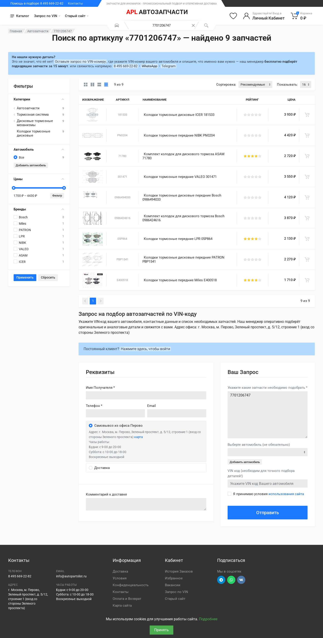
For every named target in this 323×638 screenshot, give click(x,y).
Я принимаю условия (268, 494)
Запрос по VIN (47, 16)
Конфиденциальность (131, 585)
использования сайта (286, 494)
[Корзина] (301, 16)
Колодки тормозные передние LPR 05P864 (178, 239)
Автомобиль (39, 149)
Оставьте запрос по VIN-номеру (80, 62)
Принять (161, 630)
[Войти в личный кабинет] (263, 16)
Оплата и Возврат (127, 599)
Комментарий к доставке (106, 494)
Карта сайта (122, 605)
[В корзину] (307, 115)
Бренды (39, 209)
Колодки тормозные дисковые (33, 133)
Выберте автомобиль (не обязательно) (259, 445)
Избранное (174, 578)
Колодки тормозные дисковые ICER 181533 (179, 115)
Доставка (120, 571)
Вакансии (172, 585)
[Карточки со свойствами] (92, 84)
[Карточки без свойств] (85, 84)
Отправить (267, 512)
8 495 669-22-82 (125, 66)
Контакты (75, 3)
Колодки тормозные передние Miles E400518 (180, 280)
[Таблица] (106, 84)
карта (138, 437)
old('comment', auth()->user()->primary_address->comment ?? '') (146, 504)
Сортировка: (226, 84)
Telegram (169, 66)
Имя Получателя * (100, 388)
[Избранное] (233, 16)
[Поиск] (206, 25)
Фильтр (57, 195)
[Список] (99, 84)
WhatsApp (149, 66)
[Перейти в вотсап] (231, 580)
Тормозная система (33, 114)
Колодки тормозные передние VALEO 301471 (180, 177)
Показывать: (287, 84)
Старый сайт (76, 16)
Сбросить (48, 277)
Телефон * (94, 406)
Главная (16, 31)
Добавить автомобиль (31, 165)
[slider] (13, 188)
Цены (39, 179)
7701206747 (268, 414)
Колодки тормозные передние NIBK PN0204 (179, 135)
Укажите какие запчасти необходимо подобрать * (267, 388)
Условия (120, 578)
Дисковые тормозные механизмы (35, 123)
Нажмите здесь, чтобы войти (145, 349)
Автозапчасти (37, 31)
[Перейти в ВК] (241, 580)
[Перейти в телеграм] (221, 580)
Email (151, 406)
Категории (39, 99)
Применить (25, 277)
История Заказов (179, 571)
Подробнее (208, 619)
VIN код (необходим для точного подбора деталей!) (261, 473)
